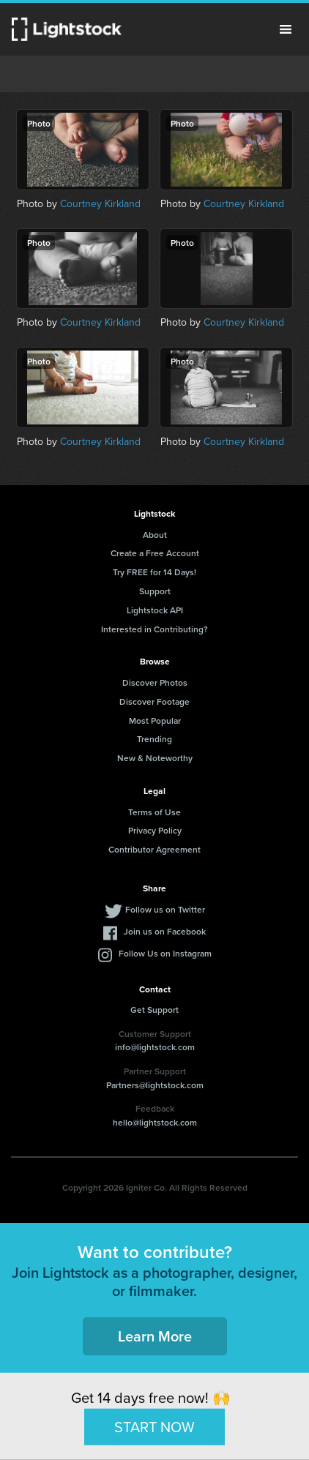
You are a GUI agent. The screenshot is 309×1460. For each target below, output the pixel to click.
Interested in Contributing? (154, 629)
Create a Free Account (155, 553)
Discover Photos (154, 682)
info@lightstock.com (155, 1047)
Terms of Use (154, 812)
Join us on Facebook (165, 931)
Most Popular (155, 720)
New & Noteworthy (155, 758)
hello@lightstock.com (155, 1122)
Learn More (155, 1336)
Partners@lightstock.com (155, 1085)
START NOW (154, 1426)
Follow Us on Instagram (165, 953)
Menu (285, 29)
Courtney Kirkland (100, 203)
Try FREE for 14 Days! (154, 572)
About (155, 534)
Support (155, 591)
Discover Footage (154, 701)
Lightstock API (155, 610)
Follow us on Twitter (165, 909)
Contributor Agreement (154, 849)
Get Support (154, 1009)
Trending (154, 739)
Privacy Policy (155, 830)
